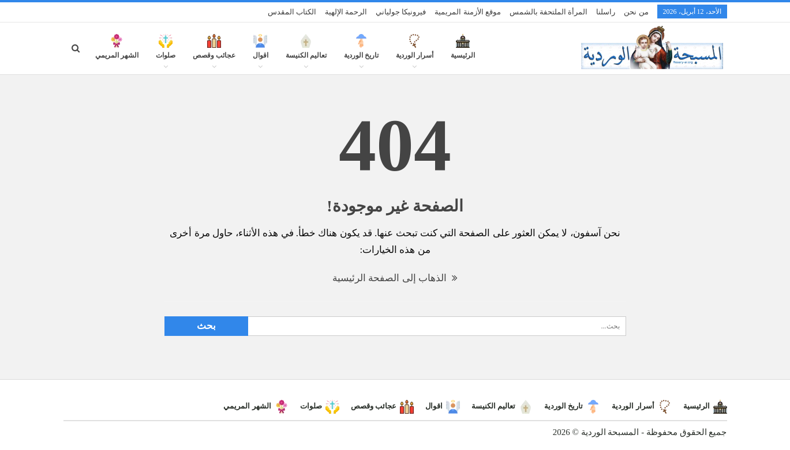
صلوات (165, 53)
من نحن (636, 11)
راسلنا (605, 11)
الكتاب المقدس (292, 11)
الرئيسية (463, 53)
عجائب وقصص (214, 53)
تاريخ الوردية (361, 53)
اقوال (260, 53)
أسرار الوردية (414, 53)
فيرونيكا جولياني (401, 11)
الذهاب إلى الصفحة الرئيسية (395, 278)
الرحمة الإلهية (346, 11)
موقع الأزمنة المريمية (468, 11)
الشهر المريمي (117, 53)
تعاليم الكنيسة (306, 53)
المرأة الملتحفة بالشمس (549, 11)
